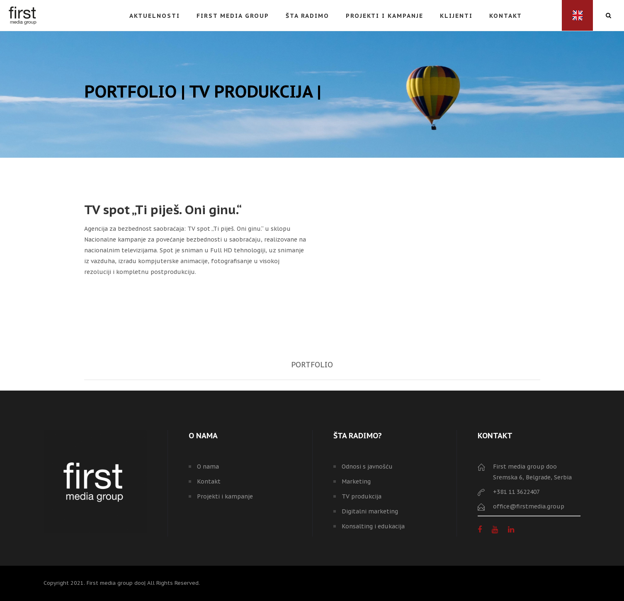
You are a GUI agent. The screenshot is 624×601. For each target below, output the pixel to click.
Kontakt (209, 481)
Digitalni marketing (370, 511)
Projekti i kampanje (225, 496)
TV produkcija (361, 496)
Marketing (356, 481)
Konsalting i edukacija (373, 526)
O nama (208, 466)
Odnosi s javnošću (367, 466)
